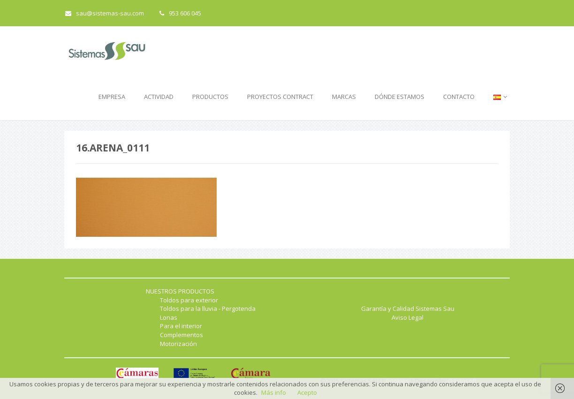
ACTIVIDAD (159, 96)
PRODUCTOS (210, 96)
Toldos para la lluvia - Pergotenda (208, 308)
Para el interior (181, 326)
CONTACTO (459, 96)
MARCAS (344, 96)
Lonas (168, 317)
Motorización (178, 343)
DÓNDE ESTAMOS (399, 96)
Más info (273, 392)
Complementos (181, 335)
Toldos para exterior (189, 300)
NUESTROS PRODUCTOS (180, 291)
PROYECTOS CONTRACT (280, 96)
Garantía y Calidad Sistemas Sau (407, 308)
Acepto (307, 392)
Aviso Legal (407, 317)
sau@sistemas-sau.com (104, 13)
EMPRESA (111, 96)
